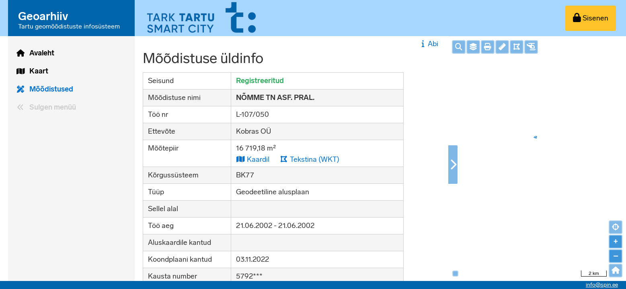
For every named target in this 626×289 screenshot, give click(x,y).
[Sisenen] (590, 18)
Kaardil (252, 159)
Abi (429, 43)
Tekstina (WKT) (309, 159)
